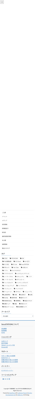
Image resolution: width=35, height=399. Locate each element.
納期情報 (4, 244)
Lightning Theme (22, 393)
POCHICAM (14, 258)
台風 (31, 295)
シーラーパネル (8, 276)
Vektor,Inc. (20, 395)
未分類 (4, 240)
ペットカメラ (19, 288)
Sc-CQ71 (27, 261)
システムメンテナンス (23, 273)
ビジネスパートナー (7, 370)
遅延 (15, 304)
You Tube (16, 267)
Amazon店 (4, 347)
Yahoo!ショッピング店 (8, 345)
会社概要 (4, 328)
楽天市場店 (4, 343)
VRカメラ (6, 267)
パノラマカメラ (22, 285)
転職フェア (7, 304)
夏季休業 (14, 298)
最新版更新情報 (6, 236)
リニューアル (28, 292)
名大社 (6, 298)
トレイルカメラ (8, 282)
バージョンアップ (9, 285)
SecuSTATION (25, 264)
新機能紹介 (5, 228)
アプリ (6, 270)
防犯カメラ (24, 304)
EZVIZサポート (5, 358)
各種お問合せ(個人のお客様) (9, 360)
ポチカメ (17, 292)
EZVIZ (5, 258)
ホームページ (7, 292)
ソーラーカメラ (8, 279)
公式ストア (4, 341)
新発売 (4, 232)
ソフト (30, 276)
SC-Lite (15, 264)
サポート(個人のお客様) (8, 356)
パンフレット (8, 288)
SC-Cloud (18, 261)
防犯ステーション (9, 307)
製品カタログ (6, 248)
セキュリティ (20, 276)
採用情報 (4, 224)
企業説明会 (7, 295)
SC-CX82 (6, 264)
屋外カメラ (24, 298)
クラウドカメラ (8, 273)
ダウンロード (20, 279)
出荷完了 (23, 295)
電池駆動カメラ (22, 307)
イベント (4, 216)
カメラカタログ (16, 270)
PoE (23, 258)
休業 (15, 295)
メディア (4, 220)
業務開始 (18, 301)
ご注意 (4, 212)
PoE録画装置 (7, 261)
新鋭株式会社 (8, 301)
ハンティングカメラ (22, 282)
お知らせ (25, 267)
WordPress (12, 393)
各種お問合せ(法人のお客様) (9, 362)
